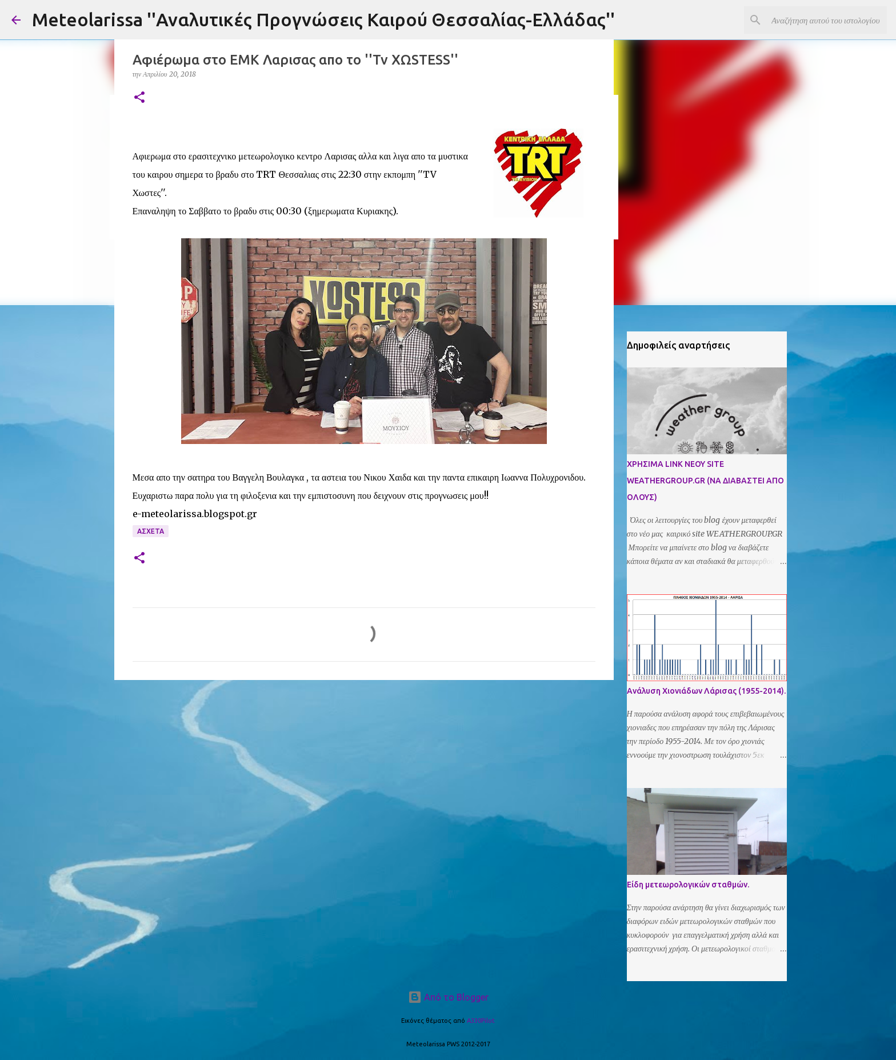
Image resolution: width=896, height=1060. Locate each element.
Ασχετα (150, 531)
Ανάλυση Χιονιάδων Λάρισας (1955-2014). (706, 690)
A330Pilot (481, 1020)
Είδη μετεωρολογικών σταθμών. (688, 884)
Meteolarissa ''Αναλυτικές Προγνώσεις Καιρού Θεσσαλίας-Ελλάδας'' (323, 19)
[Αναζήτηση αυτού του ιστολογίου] (827, 20)
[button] (139, 98)
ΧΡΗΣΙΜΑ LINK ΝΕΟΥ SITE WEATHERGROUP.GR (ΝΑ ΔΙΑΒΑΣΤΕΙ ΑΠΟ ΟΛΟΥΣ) (705, 480)
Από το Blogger (448, 997)
